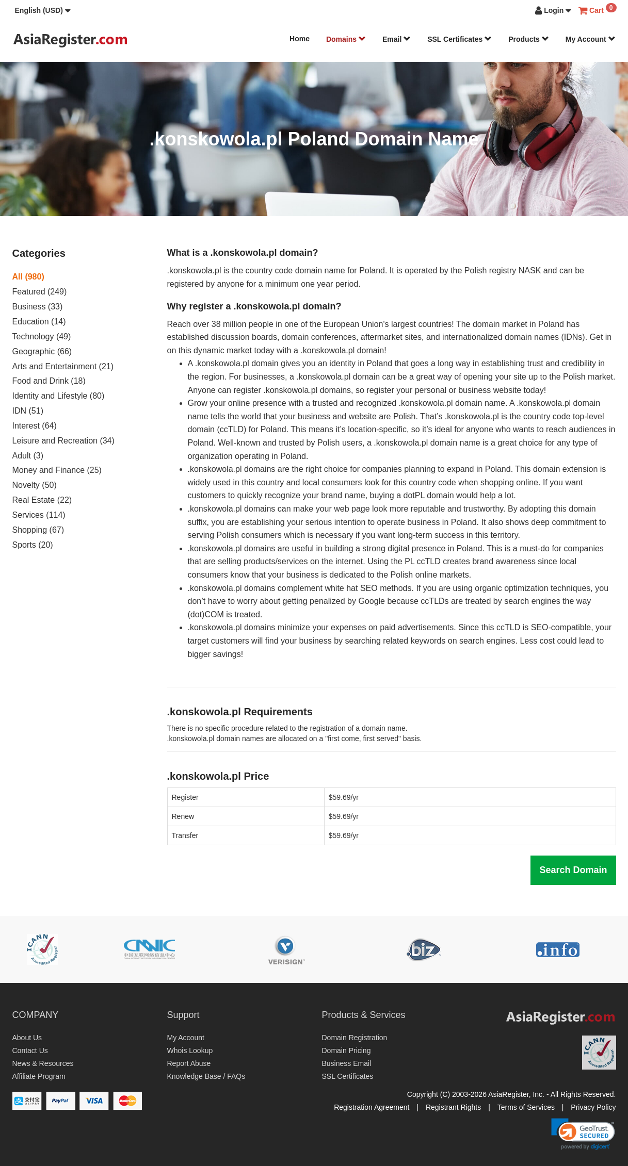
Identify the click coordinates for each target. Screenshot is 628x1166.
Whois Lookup (190, 1050)
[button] (43, 10)
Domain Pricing (346, 1050)
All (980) (28, 276)
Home (299, 39)
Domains (346, 39)
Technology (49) (41, 336)
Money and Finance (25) (57, 470)
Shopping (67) (38, 529)
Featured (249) (39, 291)
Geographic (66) (42, 351)
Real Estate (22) (42, 500)
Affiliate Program (39, 1076)
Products (528, 39)
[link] (583, 1134)
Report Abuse (189, 1063)
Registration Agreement (371, 1107)
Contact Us (30, 1050)
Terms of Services (526, 1107)
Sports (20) (32, 544)
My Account (591, 39)
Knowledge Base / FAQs (206, 1076)
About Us (27, 1037)
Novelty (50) (34, 485)
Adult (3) (27, 455)
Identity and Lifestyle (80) (58, 395)
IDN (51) (27, 410)
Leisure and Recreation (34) (63, 440)
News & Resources (43, 1063)
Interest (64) (34, 425)
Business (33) (37, 306)
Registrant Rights (453, 1107)
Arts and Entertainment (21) (63, 366)
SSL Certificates (459, 39)
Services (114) (39, 515)
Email (396, 39)
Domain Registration (355, 1037)
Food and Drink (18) (49, 380)
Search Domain (573, 870)
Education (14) (39, 321)
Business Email (347, 1063)
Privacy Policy (593, 1107)
